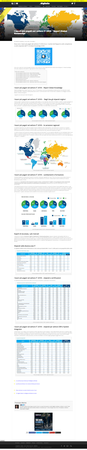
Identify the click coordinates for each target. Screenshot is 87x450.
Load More (2, 440)
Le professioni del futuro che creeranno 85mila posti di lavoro (28, 383)
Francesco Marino (20, 41)
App (43, 6)
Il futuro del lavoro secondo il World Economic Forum (26, 390)
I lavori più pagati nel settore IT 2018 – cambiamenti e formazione (28, 76)
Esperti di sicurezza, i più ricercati (22, 78)
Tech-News (53, 6)
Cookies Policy (39, 442)
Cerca (66, 6)
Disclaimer (46, 442)
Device (30, 6)
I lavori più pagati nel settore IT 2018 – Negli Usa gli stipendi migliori (28, 74)
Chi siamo (17, 442)
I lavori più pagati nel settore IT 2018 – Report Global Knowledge (27, 73)
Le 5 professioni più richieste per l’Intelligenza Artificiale (26, 380)
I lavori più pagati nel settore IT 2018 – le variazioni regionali (27, 75)
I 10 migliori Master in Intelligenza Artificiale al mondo (26, 393)
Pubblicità (28, 442)
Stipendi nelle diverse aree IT (21, 79)
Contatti (23, 442)
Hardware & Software (22, 6)
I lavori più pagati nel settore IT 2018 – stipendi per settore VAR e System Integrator (31, 82)
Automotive (48, 6)
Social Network (37, 6)
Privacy (33, 442)
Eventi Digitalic (60, 6)
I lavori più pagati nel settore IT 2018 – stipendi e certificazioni (27, 80)
